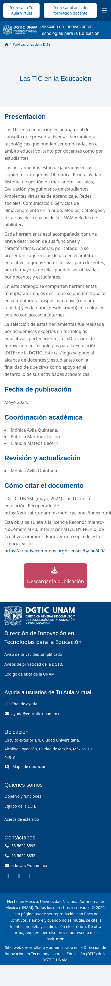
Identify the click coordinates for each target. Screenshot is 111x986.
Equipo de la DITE (20, 806)
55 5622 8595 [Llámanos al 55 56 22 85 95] (19, 845)
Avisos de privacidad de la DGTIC (33, 664)
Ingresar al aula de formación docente (70, 10)
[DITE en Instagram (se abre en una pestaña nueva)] (19, 876)
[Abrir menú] (104, 10)
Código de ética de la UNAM (29, 674)
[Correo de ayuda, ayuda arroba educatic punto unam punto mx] (31, 713)
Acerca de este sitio (21, 819)
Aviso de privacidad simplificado (33, 654)
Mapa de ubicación (25, 766)
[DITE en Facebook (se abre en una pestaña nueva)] (7, 876)
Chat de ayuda (20, 703)
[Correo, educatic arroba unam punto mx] (25, 865)
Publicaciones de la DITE (31, 44)
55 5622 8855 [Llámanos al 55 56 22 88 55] (19, 855)
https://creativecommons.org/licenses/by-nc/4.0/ (54, 551)
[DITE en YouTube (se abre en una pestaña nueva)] (30, 876)
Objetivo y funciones (22, 796)
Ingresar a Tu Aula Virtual (22, 10)
